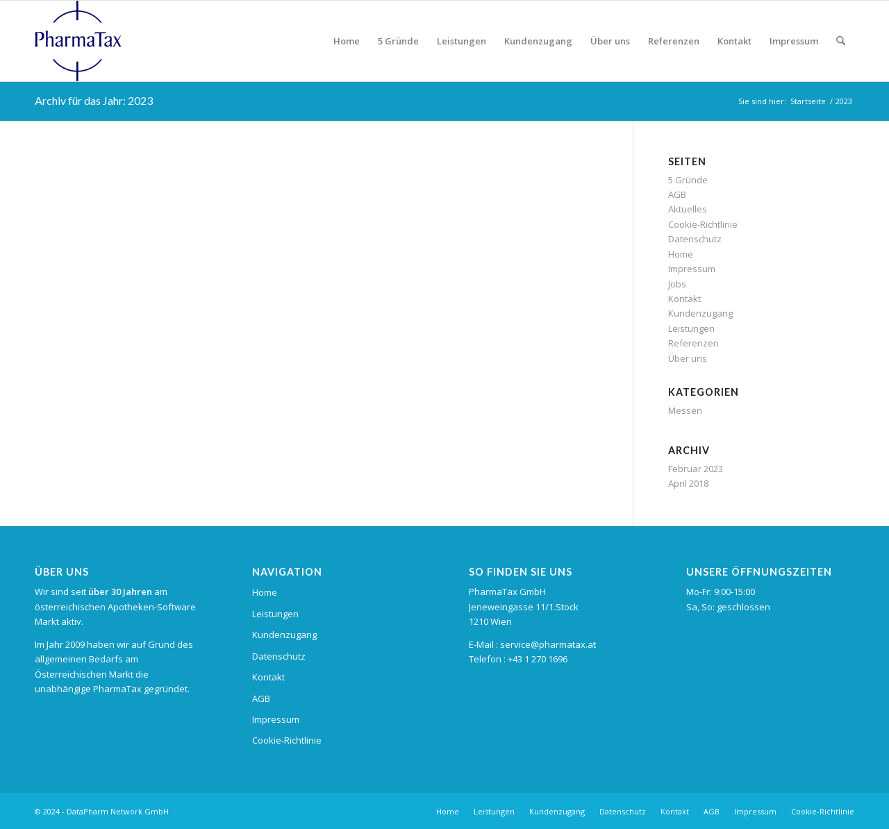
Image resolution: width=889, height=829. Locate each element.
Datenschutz (695, 239)
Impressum (691, 268)
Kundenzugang (700, 313)
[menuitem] (346, 41)
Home (680, 254)
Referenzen (693, 343)
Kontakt (684, 298)
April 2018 (688, 483)
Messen (685, 410)
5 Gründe (688, 180)
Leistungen (691, 328)
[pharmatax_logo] (78, 41)
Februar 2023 (695, 468)
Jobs (677, 284)
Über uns (687, 358)
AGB (677, 194)
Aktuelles (687, 209)
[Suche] (840, 41)
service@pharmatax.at (548, 644)
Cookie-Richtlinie (703, 224)
